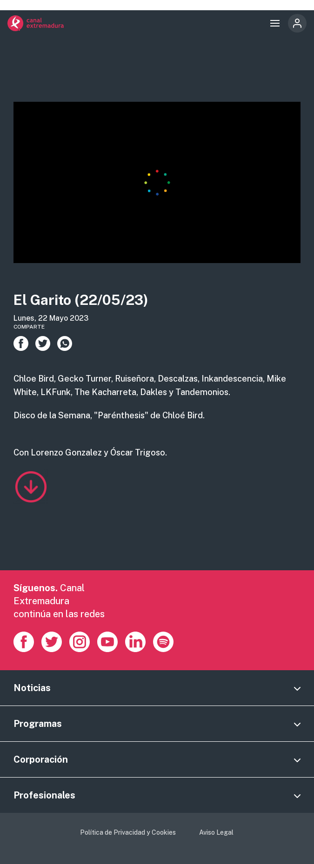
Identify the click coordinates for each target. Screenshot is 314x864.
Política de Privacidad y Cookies (128, 832)
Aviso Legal (216, 832)
